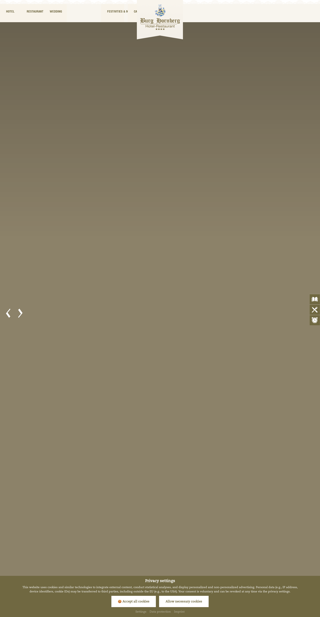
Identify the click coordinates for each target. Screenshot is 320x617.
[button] (8, 313)
